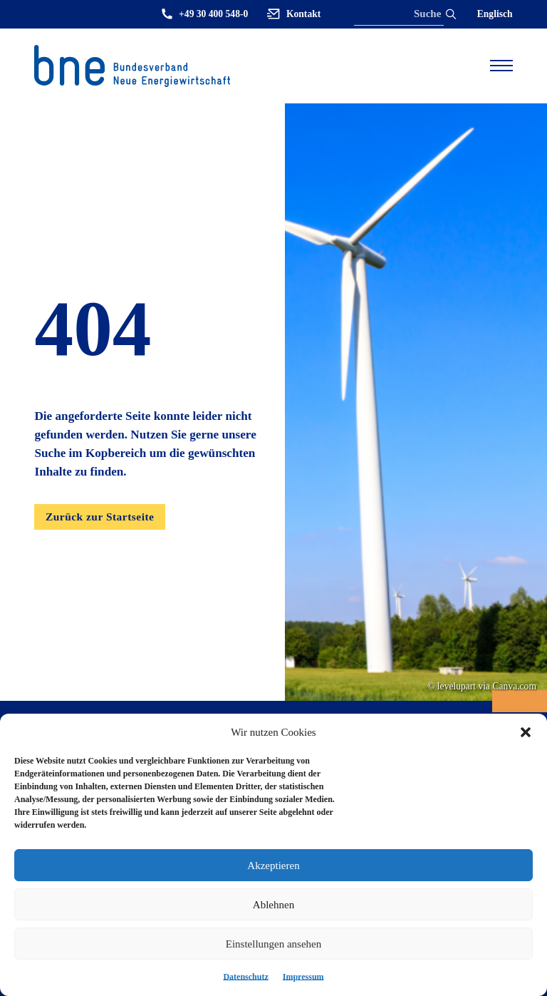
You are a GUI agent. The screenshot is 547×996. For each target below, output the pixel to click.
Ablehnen (273, 904)
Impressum (303, 977)
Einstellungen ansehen (274, 944)
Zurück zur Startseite (100, 516)
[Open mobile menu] (501, 65)
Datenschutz (245, 977)
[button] (526, 732)
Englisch (495, 14)
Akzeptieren (273, 865)
